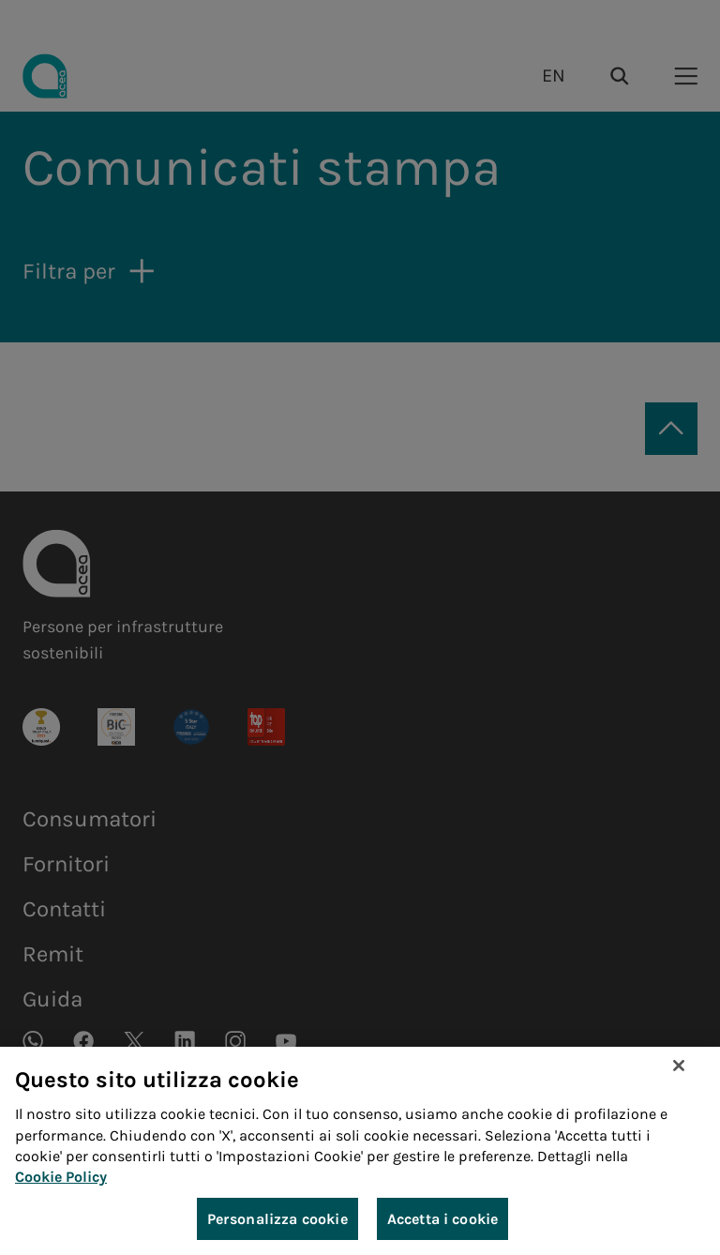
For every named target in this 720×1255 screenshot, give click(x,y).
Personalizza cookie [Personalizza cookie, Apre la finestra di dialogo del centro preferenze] (277, 1221)
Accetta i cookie (443, 1221)
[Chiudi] (678, 1068)
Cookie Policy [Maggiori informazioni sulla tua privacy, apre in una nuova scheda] (61, 1179)
